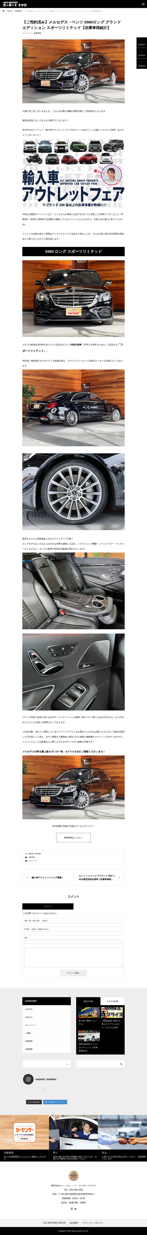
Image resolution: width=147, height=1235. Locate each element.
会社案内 (74, 1223)
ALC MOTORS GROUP (54, 1223)
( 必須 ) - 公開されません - (37, 929)
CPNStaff (37, 854)
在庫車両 (37, 33)
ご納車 (28, 1033)
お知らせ (29, 1017)
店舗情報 (29, 1049)
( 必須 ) (35, 920)
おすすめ (29, 1009)
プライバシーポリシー (93, 1223)
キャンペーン (30, 1025)
